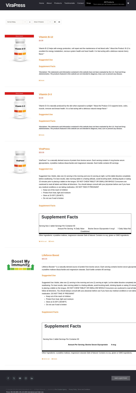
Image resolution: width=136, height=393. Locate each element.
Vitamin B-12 (46, 37)
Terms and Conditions (84, 389)
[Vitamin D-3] (19, 108)
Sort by (11, 22)
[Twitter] (14, 378)
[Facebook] (8, 378)
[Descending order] (30, 22)
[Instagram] (25, 378)
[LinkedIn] (31, 378)
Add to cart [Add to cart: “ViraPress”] (43, 241)
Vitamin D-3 (45, 94)
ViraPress (44, 149)
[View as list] (59, 22)
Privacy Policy (73, 389)
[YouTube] (20, 378)
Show (39, 22)
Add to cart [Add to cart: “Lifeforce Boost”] (46, 359)
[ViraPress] (19, 162)
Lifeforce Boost (50, 255)
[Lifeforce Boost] (20, 264)
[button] (46, 60)
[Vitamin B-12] (19, 51)
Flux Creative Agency (61, 389)
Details (42, 80)
